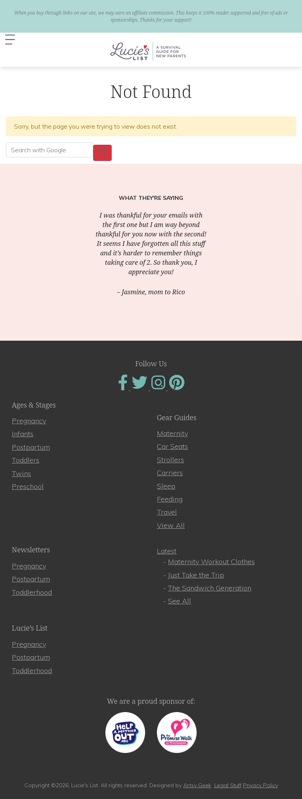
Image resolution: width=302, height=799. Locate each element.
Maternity (172, 433)
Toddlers (25, 460)
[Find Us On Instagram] (159, 388)
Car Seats (172, 446)
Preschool (28, 486)
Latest (167, 550)
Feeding (169, 499)
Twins (21, 473)
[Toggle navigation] (10, 39)
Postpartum (31, 447)
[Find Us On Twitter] (140, 388)
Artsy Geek (197, 785)
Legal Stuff (227, 785)
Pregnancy (29, 420)
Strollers (170, 459)
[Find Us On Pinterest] (177, 388)
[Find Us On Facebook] (124, 388)
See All (179, 600)
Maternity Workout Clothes (211, 561)
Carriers (170, 472)
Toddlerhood (32, 592)
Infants (22, 433)
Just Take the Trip (196, 574)
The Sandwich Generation (209, 587)
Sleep (166, 486)
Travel (167, 512)
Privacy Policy (260, 785)
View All (171, 525)
